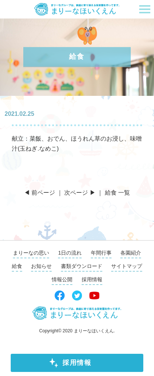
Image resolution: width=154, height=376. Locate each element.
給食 (17, 266)
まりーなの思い (31, 253)
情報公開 (62, 279)
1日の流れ (70, 253)
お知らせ (41, 266)
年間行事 (101, 253)
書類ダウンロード (81, 266)
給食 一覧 (117, 192)
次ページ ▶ (79, 192)
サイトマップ (126, 266)
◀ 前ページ (39, 192)
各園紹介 (130, 253)
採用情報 (77, 362)
